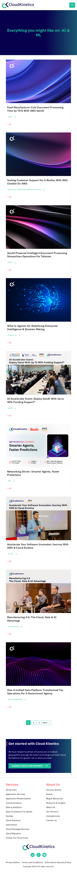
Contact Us (51, 820)
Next (46, 722)
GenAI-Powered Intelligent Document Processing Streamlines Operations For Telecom (37, 254)
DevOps (9, 816)
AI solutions (13, 627)
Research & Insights (56, 803)
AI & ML (11, 554)
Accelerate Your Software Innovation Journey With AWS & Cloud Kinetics (38, 546)
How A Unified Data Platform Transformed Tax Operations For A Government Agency (35, 691)
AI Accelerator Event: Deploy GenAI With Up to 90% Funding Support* (35, 400)
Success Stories (53, 789)
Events (49, 794)
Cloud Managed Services (17, 829)
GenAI (10, 117)
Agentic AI (12, 335)
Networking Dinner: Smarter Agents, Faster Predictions (33, 473)
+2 (15, 117)
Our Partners (52, 811)
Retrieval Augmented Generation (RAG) (24, 190)
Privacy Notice (13, 862)
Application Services (15, 794)
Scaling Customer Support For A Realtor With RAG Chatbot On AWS (37, 181)
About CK (50, 807)
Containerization (14, 803)
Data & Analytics (14, 807)
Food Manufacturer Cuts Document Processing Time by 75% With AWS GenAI (35, 109)
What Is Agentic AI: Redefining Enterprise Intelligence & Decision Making (32, 327)
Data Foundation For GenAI (19, 811)
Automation (11, 824)
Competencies (53, 816)
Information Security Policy (58, 862)
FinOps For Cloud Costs (17, 838)
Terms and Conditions (32, 862)
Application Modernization (18, 798)
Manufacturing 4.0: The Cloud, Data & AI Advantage (32, 618)
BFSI (9, 481)
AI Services (11, 789)
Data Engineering (15, 699)
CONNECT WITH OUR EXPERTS (27, 766)
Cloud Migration (13, 833)
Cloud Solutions (13, 820)
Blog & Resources (54, 798)
